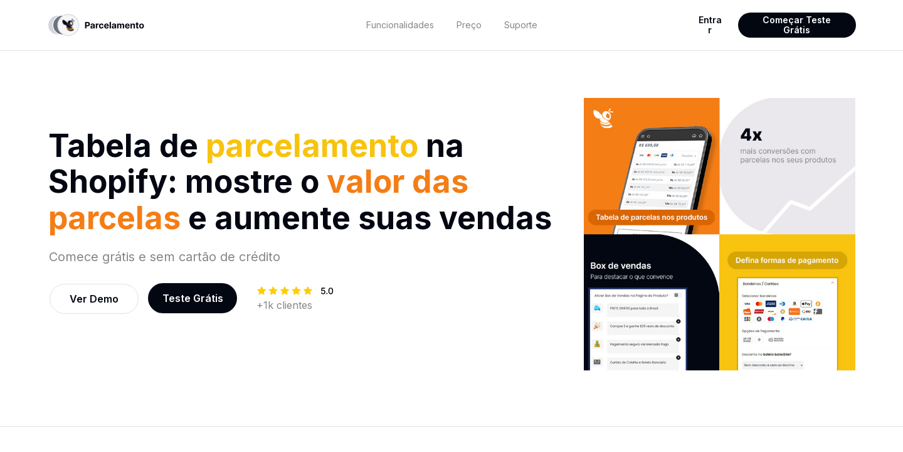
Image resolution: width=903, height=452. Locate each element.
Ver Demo (94, 299)
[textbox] (400, 25)
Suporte (520, 24)
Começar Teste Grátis (797, 24)
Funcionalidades (400, 24)
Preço (469, 24)
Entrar (710, 24)
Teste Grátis (192, 298)
